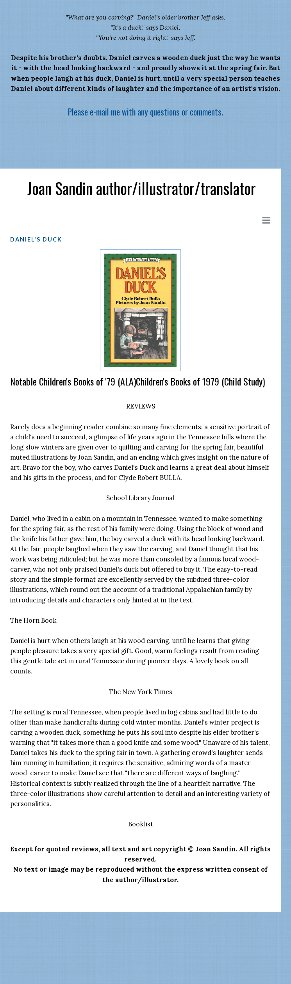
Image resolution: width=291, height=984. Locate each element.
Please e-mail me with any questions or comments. (145, 112)
